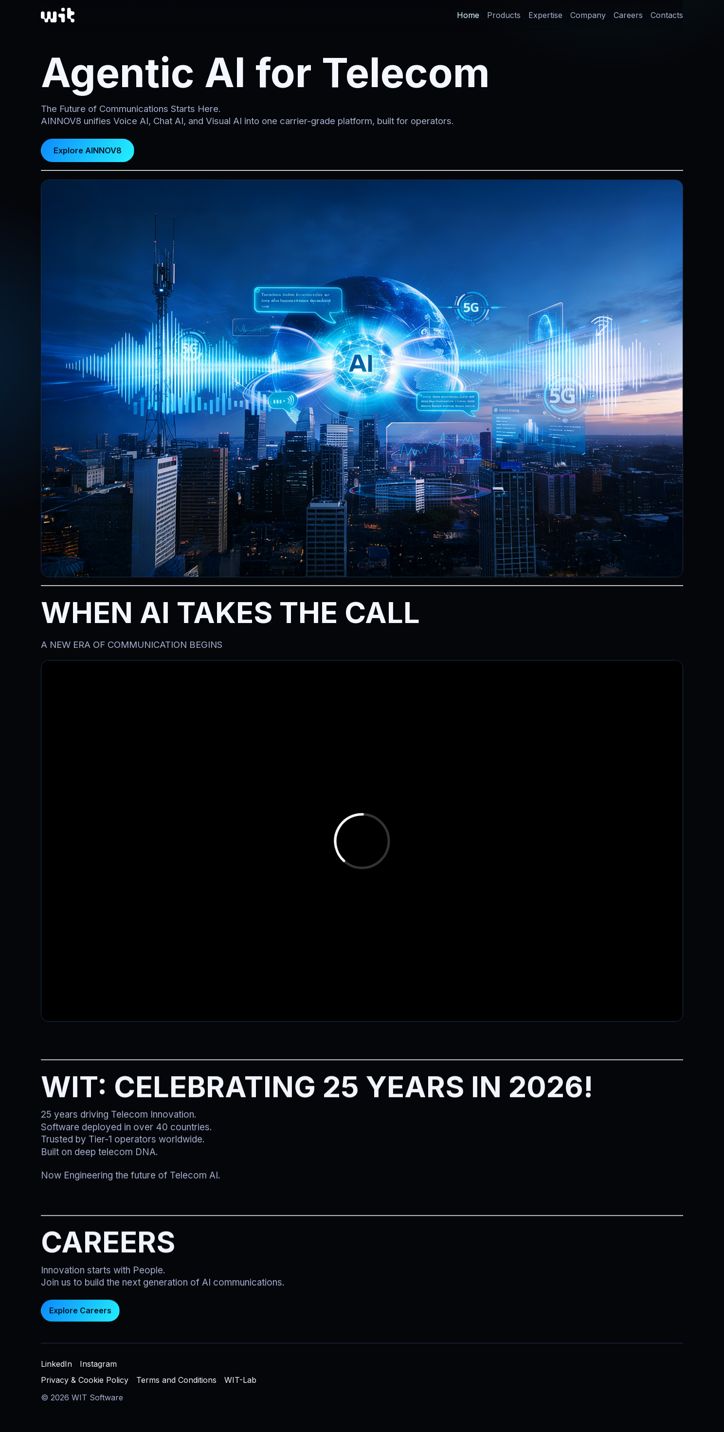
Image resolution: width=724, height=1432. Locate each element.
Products (504, 15)
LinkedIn (56, 1364)
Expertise (545, 15)
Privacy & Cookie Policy (84, 1380)
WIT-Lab (240, 1380)
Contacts (667, 15)
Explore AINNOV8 (88, 151)
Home (468, 15)
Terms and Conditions (176, 1380)
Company (588, 15)
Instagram (98, 1364)
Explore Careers (80, 1314)
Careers (628, 15)
